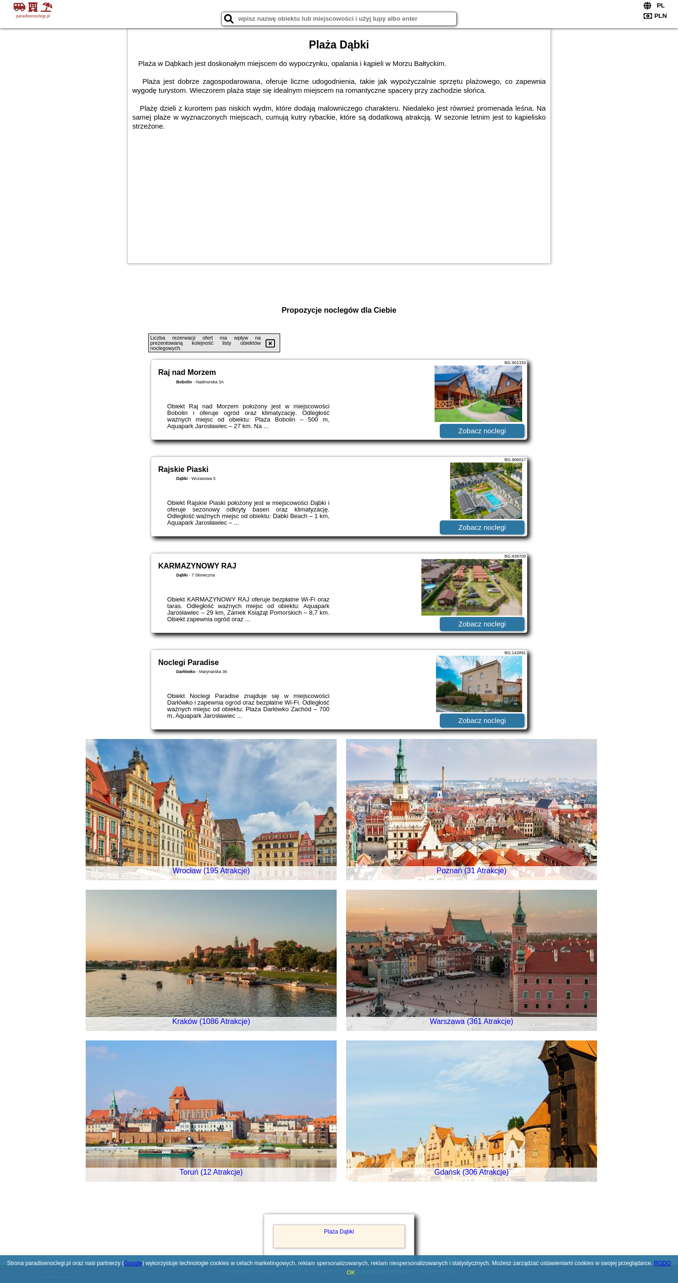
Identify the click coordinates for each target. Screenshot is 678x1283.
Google (133, 1263)
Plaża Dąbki (339, 1231)
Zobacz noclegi (482, 431)
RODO (662, 1263)
